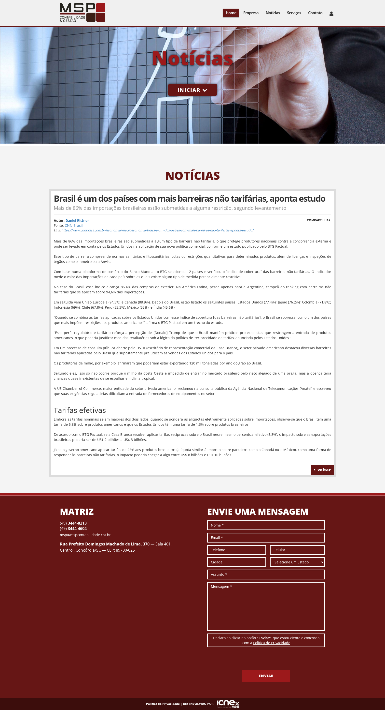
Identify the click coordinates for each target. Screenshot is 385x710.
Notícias (273, 12)
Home (231, 12)
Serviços (294, 12)
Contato (315, 12)
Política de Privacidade (271, 642)
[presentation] (244, 660)
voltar (322, 469)
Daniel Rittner (77, 220)
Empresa (251, 12)
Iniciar (193, 90)
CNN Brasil (74, 225)
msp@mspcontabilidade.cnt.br (85, 534)
